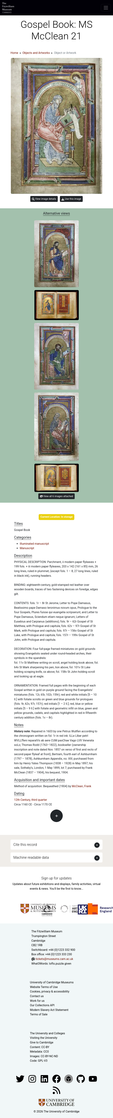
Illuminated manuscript (34, 543)
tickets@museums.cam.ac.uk (54, 959)
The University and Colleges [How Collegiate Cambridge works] (47, 1033)
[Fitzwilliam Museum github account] (81, 1078)
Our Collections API (42, 1005)
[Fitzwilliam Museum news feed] (56, 1090)
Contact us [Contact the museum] (37, 996)
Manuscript (27, 548)
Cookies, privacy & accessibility (49, 991)
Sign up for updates (56, 878)
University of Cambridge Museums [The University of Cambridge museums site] (52, 982)
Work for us (37, 1000)
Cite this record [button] (25, 844)
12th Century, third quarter (30, 799)
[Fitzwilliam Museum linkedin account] (57, 1078)
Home (14, 53)
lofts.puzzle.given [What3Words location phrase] (60, 963)
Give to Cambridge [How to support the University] (41, 1042)
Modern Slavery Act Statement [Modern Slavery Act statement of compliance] (49, 1010)
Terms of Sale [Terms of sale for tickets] (38, 1014)
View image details (44, 198)
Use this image (71, 198)
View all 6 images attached (56, 496)
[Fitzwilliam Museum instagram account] (33, 1078)
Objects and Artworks (36, 53)
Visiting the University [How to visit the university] (43, 1037)
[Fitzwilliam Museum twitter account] (20, 1078)
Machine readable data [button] (31, 857)
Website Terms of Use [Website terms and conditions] (44, 987)
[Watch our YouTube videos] (93, 1078)
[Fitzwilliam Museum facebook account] (45, 1078)
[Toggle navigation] (106, 7)
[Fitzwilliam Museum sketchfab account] (69, 1078)
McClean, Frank (81, 786)
